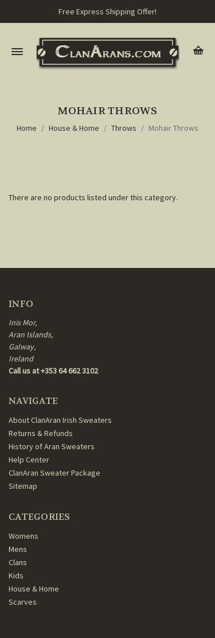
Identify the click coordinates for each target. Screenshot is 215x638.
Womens (23, 536)
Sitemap (23, 486)
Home (27, 128)
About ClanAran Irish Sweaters (60, 420)
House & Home (74, 128)
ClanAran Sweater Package (54, 473)
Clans (18, 562)
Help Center (29, 459)
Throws (123, 128)
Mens (18, 549)
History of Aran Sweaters (52, 446)
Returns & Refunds (41, 433)
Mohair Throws (173, 128)
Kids (16, 575)
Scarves (23, 602)
